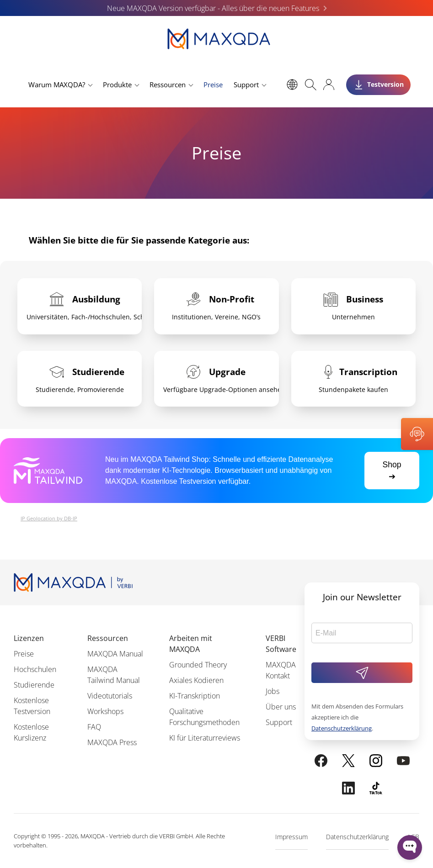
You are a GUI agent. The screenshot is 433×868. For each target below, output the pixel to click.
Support (246, 84)
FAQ (94, 727)
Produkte (117, 84)
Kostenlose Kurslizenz (31, 732)
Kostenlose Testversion (32, 705)
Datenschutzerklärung (341, 728)
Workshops (105, 711)
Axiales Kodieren (196, 680)
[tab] (79, 306)
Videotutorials (109, 696)
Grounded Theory (198, 665)
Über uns (281, 707)
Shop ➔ (391, 470)
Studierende (34, 685)
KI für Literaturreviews (204, 738)
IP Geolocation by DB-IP (49, 518)
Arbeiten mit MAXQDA (190, 643)
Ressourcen (168, 84)
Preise (213, 84)
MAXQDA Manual (115, 654)
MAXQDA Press (112, 742)
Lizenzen (29, 638)
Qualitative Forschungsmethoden (204, 716)
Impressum (291, 836)
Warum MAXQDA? (56, 84)
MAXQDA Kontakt (281, 670)
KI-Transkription (194, 696)
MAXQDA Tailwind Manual (113, 674)
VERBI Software (281, 643)
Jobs (272, 691)
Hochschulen (35, 669)
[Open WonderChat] (409, 847)
